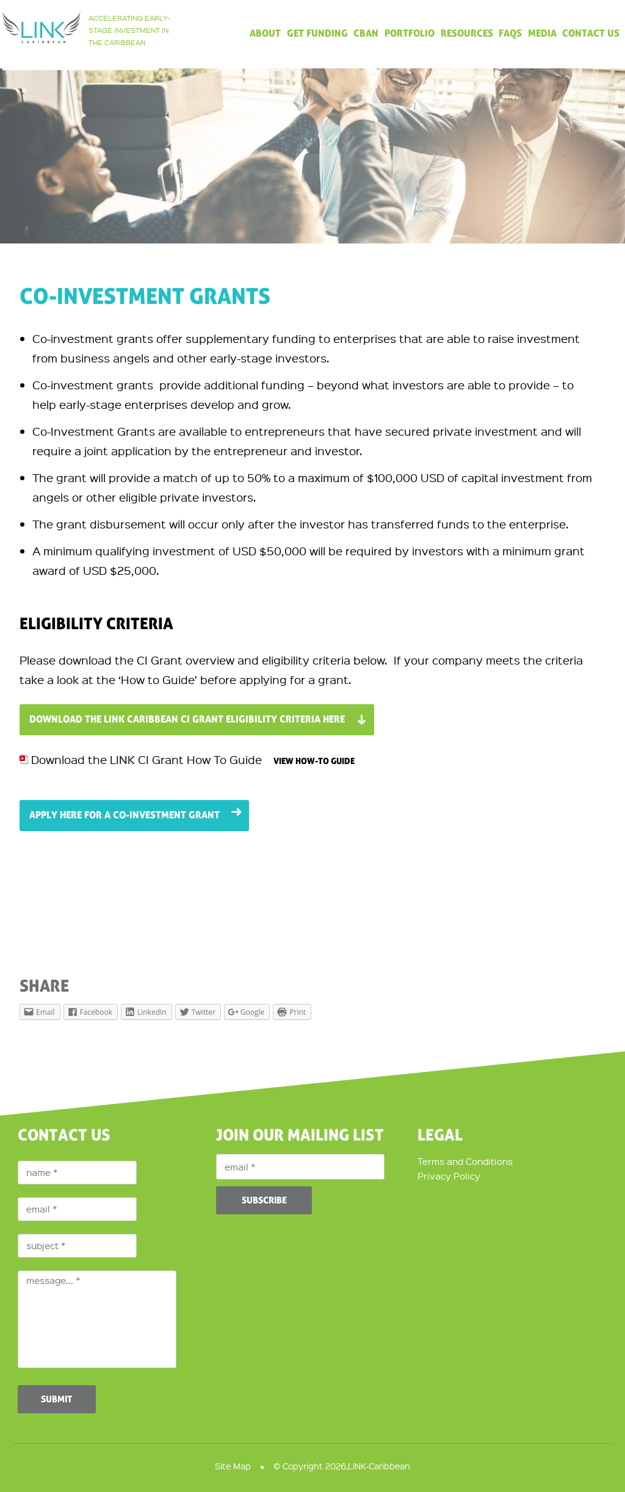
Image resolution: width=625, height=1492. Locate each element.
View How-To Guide (314, 761)
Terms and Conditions (465, 1161)
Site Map (233, 1465)
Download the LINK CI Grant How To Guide (148, 759)
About (265, 34)
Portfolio (410, 34)
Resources (467, 34)
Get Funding (317, 34)
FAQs (510, 34)
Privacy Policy (448, 1176)
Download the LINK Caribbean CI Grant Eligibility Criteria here (187, 719)
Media (542, 34)
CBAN (365, 34)
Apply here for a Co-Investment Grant (124, 815)
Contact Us (591, 34)
